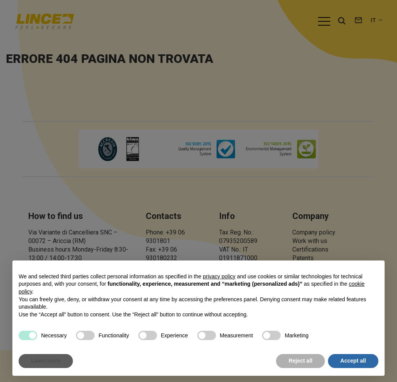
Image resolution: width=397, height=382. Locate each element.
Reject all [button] (300, 361)
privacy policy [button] (219, 276)
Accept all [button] (353, 361)
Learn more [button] (45, 361)
